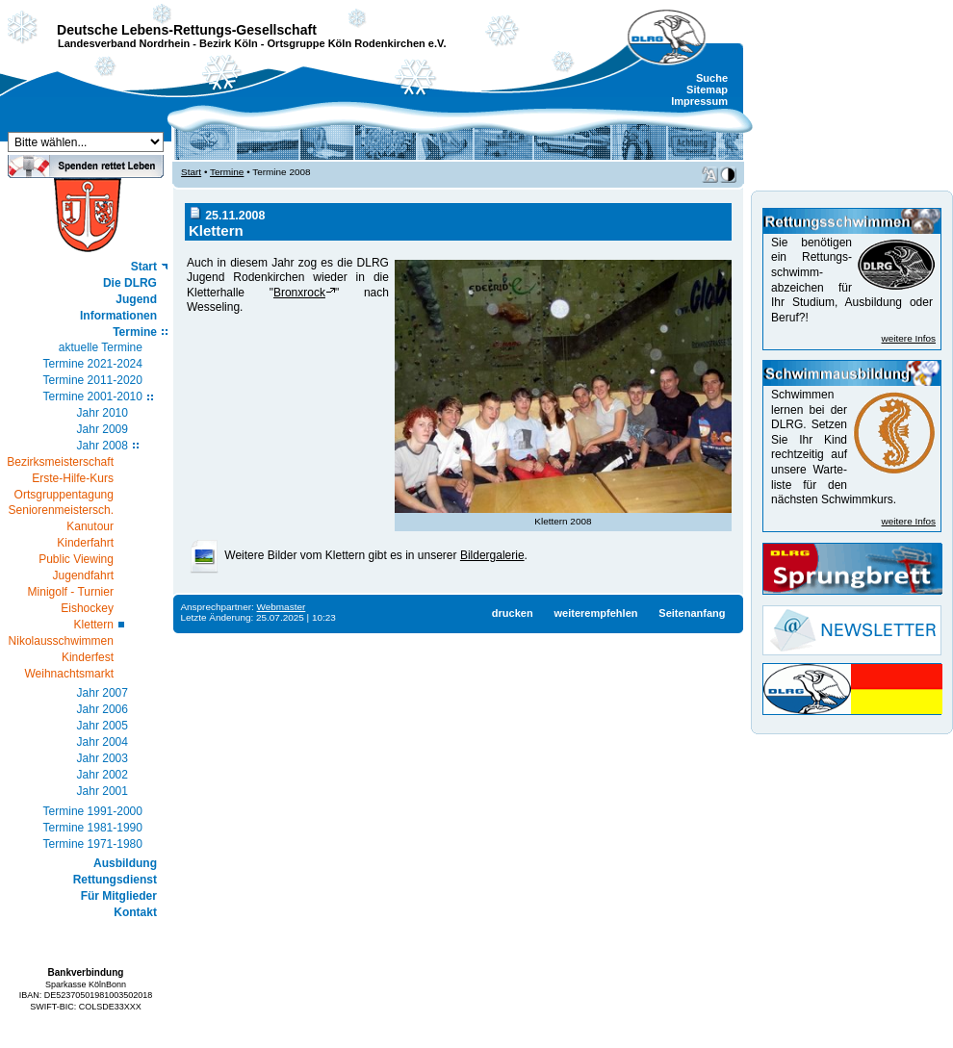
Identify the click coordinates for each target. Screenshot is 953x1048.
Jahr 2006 (102, 709)
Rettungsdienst (115, 879)
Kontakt (135, 912)
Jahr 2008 (102, 445)
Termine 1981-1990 (92, 827)
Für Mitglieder (119, 896)
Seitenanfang (691, 613)
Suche (712, 78)
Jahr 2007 (102, 693)
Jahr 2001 (102, 791)
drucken (512, 613)
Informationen (118, 315)
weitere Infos (909, 338)
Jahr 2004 (102, 742)
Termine (135, 332)
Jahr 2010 (102, 413)
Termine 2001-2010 (92, 396)
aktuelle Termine (100, 347)
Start (144, 266)
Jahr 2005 (102, 725)
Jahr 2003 (102, 758)
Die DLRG (130, 283)
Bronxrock (299, 292)
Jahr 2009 (102, 429)
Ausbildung (125, 863)
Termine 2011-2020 (92, 380)
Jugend (136, 299)
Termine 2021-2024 (92, 364)
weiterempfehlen (595, 613)
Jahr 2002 (102, 774)
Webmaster (281, 606)
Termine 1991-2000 (92, 811)
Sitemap (707, 89)
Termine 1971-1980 (92, 844)
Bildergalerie (492, 555)
